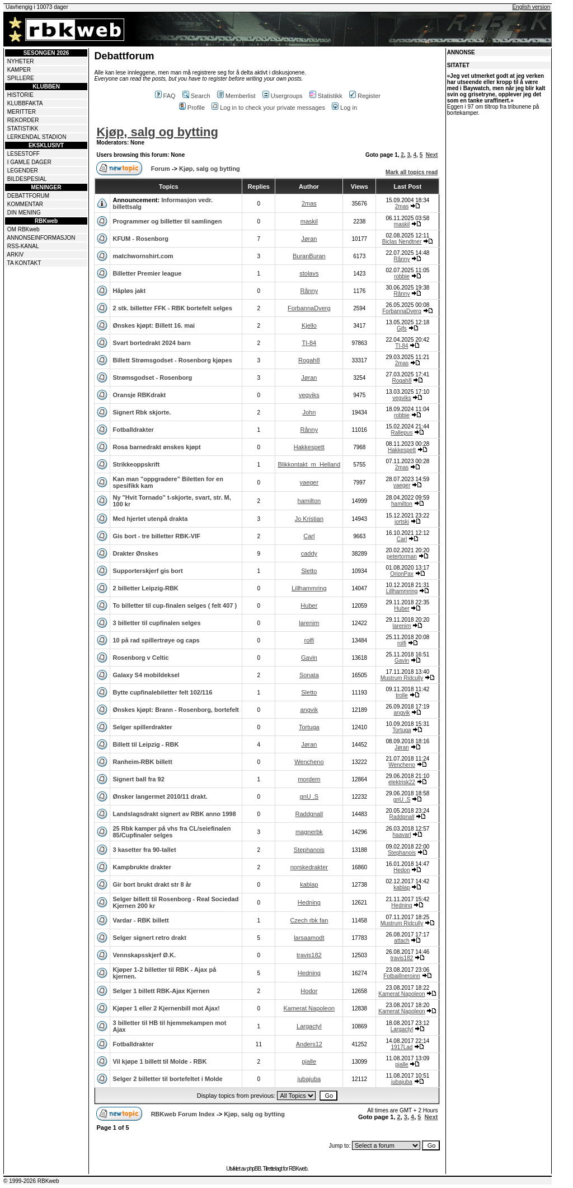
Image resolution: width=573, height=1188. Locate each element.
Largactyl (309, 1026)
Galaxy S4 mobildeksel (145, 675)
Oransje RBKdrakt (139, 395)
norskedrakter (309, 867)
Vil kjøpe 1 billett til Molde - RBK (159, 1061)
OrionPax (402, 574)
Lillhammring (309, 588)
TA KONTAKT (24, 263)
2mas (309, 203)
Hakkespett (309, 447)
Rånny (402, 259)
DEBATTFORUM (28, 196)
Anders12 (309, 1044)
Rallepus (402, 433)
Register (365, 95)
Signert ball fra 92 (138, 779)
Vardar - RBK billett (140, 920)
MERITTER (21, 112)
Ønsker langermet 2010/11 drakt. (159, 796)
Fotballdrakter (132, 429)
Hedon (401, 870)
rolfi (309, 640)
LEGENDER (22, 170)
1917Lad (402, 1047)
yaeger (309, 482)
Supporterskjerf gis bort (147, 570)
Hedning (309, 902)
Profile (192, 107)
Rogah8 (309, 360)
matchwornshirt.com (142, 256)
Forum (160, 168)
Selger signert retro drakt (149, 937)
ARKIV (15, 254)
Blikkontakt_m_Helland (309, 464)
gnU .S (309, 796)
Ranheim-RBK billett (142, 761)
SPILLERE (20, 78)
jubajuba (309, 1078)
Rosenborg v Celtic (140, 657)
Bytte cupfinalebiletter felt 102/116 (162, 692)
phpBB (254, 1169)
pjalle (309, 1061)
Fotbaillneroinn (401, 976)
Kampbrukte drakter (141, 867)
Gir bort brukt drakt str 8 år (151, 884)
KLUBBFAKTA (25, 103)
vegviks (309, 395)
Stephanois (309, 849)
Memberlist (236, 95)
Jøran (309, 238)
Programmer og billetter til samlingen (167, 221)
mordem (309, 779)
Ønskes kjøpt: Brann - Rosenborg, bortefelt (175, 709)
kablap (309, 884)
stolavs (308, 273)
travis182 (309, 955)
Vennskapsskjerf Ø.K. (144, 955)
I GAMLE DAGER (29, 162)
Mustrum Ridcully (402, 678)
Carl (308, 536)
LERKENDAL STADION (37, 137)
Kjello (309, 325)
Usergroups (282, 95)
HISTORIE (20, 95)
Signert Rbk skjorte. (141, 412)
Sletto (309, 570)
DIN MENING (24, 212)
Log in (344, 107)
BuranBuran (309, 256)
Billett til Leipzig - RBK (145, 744)
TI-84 (309, 342)
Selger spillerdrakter (142, 727)
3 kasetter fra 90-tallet (144, 849)
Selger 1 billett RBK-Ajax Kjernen (160, 990)
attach (401, 941)
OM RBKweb (23, 229)
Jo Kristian (309, 518)
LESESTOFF (23, 154)
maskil (309, 221)
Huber (308, 605)
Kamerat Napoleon (401, 994)
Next (432, 155)
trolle (402, 695)
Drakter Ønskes (135, 553)
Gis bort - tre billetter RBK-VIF (156, 536)
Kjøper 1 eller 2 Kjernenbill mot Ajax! (166, 1008)
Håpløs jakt (128, 290)
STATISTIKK (23, 128)
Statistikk (325, 95)
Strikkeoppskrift (135, 464)
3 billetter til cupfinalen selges (156, 622)
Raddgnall (309, 813)
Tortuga (309, 727)
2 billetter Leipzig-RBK (145, 588)
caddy (309, 553)
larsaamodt (309, 937)
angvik (309, 709)
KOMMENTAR (25, 204)
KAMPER (19, 70)
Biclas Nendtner (402, 242)
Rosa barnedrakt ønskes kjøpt (156, 447)
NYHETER (20, 61)
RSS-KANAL (23, 246)
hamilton (309, 500)
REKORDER (23, 120)
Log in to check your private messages (268, 107)
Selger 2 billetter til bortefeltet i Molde (167, 1078)
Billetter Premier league (146, 273)
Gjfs (402, 328)
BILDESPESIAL (27, 179)
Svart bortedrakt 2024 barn (151, 342)
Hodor (308, 990)
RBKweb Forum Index (183, 1114)
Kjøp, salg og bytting (157, 132)
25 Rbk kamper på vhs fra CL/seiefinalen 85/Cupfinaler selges (171, 831)
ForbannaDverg (309, 308)
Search (196, 95)
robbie (402, 276)
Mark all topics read (412, 172)
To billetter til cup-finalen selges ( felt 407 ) (174, 605)
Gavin (309, 657)
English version (531, 7)
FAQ (165, 95)
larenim (309, 622)
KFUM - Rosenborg (140, 238)
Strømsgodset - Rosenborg (152, 377)
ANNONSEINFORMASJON (41, 238)
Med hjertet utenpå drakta (149, 518)
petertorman (402, 556)
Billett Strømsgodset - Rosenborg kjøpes (172, 360)
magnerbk (309, 831)
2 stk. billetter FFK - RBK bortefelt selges (172, 308)
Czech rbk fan (309, 920)
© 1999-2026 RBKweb (31, 1181)
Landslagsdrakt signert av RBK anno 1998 (174, 813)
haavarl (402, 835)
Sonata (309, 675)
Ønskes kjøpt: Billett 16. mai (153, 325)
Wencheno (308, 761)
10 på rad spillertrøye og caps (155, 640)
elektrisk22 (401, 782)
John (309, 412)
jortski (401, 522)
